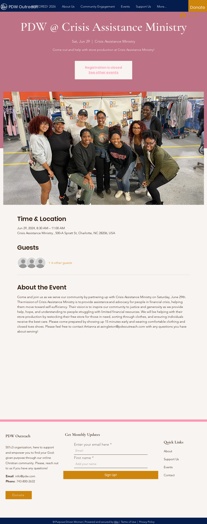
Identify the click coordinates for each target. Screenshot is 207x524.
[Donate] (198, 7)
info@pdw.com (25, 476)
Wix (116, 521)
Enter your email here (91, 444)
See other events (103, 72)
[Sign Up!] (110, 475)
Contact (169, 475)
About (168, 451)
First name (82, 458)
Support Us (171, 459)
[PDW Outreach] (27, 7)
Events (168, 467)
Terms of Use (128, 521)
